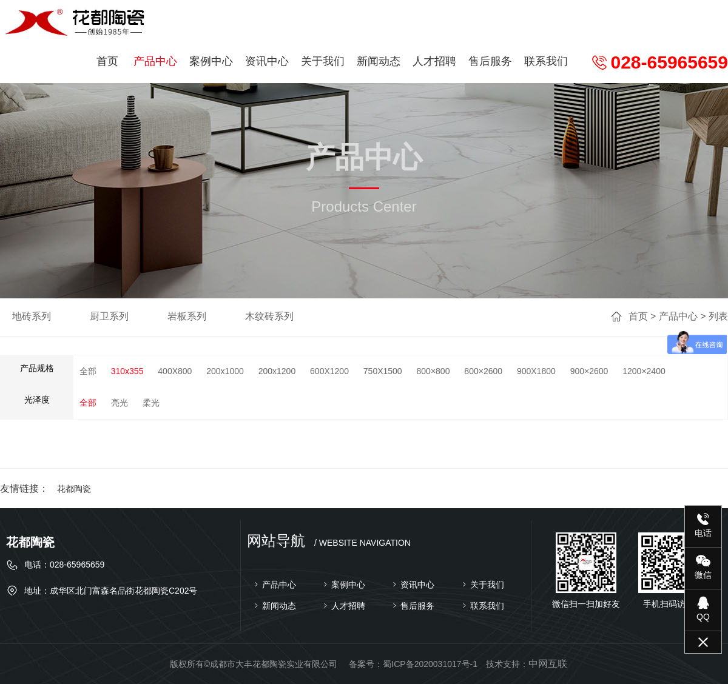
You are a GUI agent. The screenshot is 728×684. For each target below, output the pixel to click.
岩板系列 (186, 316)
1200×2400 (643, 371)
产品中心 (155, 61)
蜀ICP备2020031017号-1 (430, 664)
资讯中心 (267, 61)
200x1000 (225, 371)
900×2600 (589, 371)
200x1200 (277, 371)
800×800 (433, 371)
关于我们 (323, 61)
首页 (107, 61)
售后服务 (490, 61)
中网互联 (547, 664)
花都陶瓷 (74, 489)
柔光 (151, 402)
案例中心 (211, 61)
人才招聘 (434, 61)
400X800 (175, 371)
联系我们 (546, 61)
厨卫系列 (109, 316)
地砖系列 (31, 316)
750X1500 (382, 371)
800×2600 (483, 371)
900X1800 (536, 371)
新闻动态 (378, 61)
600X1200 (329, 371)
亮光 (119, 402)
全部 (87, 371)
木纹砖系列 (269, 316)
